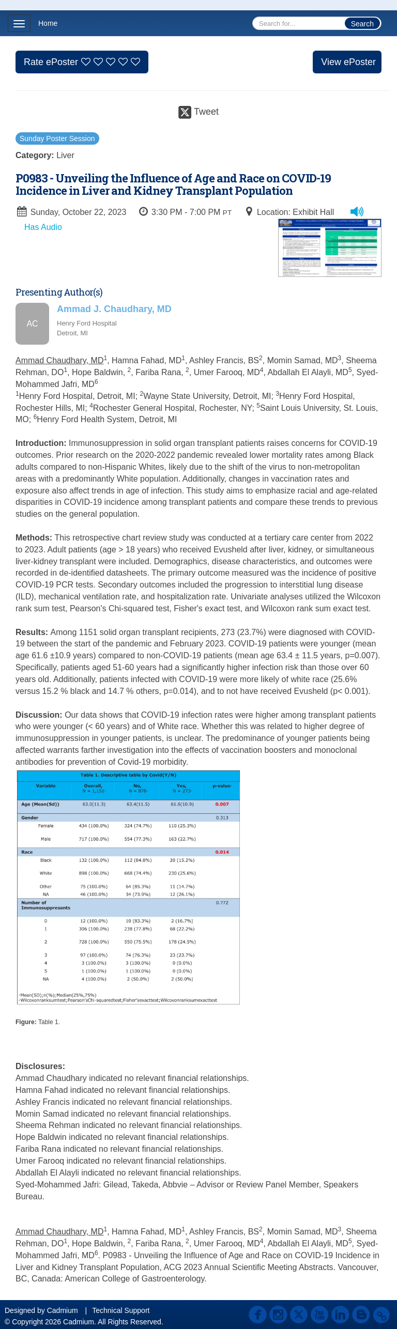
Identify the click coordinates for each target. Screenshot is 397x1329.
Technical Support (120, 1310)
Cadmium (62, 1310)
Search (362, 24)
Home (47, 23)
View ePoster (348, 62)
